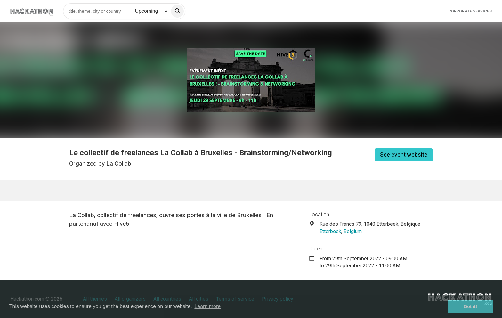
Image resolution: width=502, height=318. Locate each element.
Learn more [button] (207, 306)
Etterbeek (330, 231)
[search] (177, 11)
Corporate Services (470, 11)
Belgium (353, 231)
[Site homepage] (31, 11)
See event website (403, 154)
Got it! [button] (470, 306)
